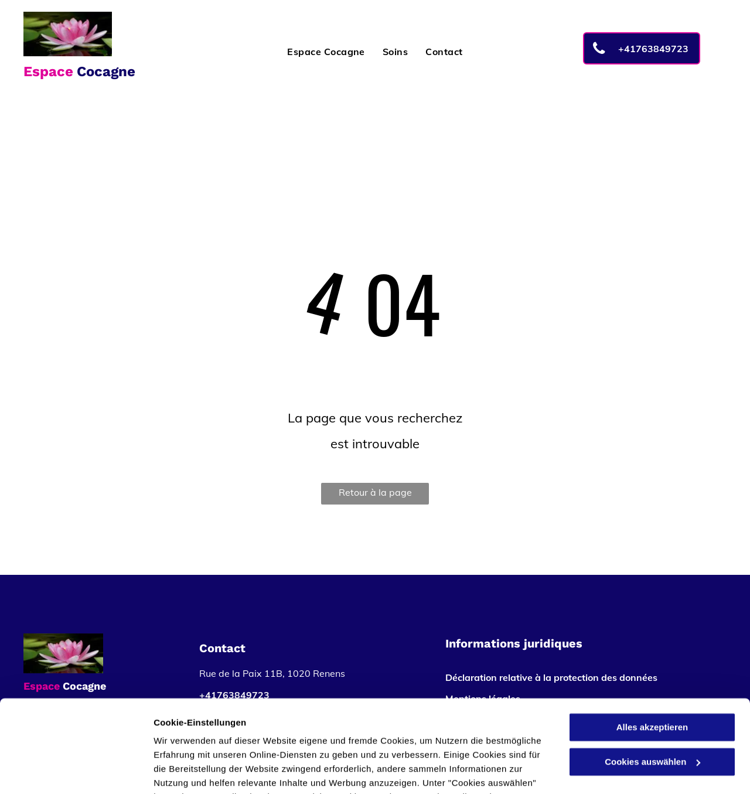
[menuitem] (326, 51)
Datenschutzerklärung (287, 739)
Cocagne (106, 71)
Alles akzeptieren (652, 641)
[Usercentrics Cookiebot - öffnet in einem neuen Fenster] (76, 771)
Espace (48, 71)
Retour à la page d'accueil (375, 495)
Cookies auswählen (195, 771)
